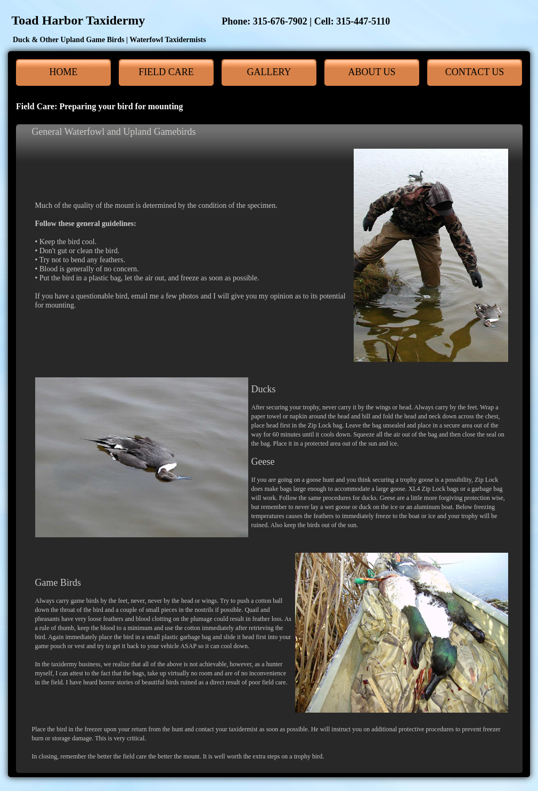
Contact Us (474, 72)
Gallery (269, 72)
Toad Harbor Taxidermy (197, 20)
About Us (371, 72)
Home (64, 72)
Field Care (166, 72)
